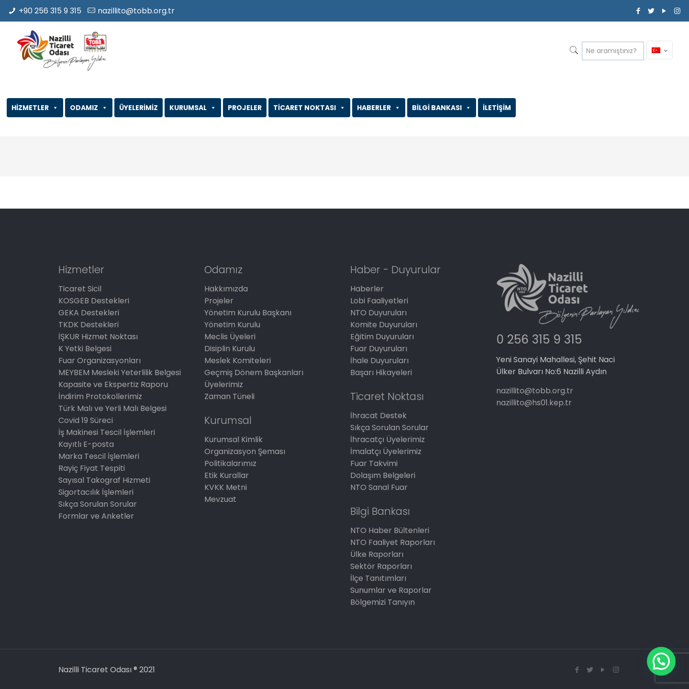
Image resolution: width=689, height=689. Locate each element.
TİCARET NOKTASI (309, 107)
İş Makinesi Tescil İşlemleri (106, 432)
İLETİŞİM (497, 107)
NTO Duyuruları (378, 312)
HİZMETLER (34, 107)
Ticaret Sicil (79, 288)
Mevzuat (220, 499)
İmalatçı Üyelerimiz (386, 451)
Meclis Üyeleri (230, 336)
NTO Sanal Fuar (379, 487)
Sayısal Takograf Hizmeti (104, 480)
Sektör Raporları (381, 566)
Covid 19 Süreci (85, 420)
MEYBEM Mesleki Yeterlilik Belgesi (119, 372)
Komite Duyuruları (383, 324)
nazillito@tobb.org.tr (136, 10)
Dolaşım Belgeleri (382, 475)
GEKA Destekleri (88, 312)
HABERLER (378, 107)
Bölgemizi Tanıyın (382, 602)
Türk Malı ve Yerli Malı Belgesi (112, 408)
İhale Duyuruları (379, 360)
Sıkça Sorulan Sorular (97, 504)
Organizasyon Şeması (244, 451)
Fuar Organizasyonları (99, 360)
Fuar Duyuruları (378, 348)
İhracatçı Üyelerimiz (387, 439)
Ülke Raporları (376, 554)
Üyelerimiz (223, 384)
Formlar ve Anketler (96, 516)
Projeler (218, 300)
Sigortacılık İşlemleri (95, 492)
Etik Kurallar (226, 475)
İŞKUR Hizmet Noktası (98, 336)
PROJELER (245, 107)
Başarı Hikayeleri (381, 372)
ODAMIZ (89, 107)
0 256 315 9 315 (539, 339)
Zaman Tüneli (229, 396)
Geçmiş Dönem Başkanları (253, 372)
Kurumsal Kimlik (233, 439)
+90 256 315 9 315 (50, 10)
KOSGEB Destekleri (93, 300)
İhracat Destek (378, 415)
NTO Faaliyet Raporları (392, 542)
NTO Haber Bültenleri (389, 530)
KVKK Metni (225, 487)
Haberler (367, 288)
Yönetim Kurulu (232, 324)
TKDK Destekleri (88, 324)
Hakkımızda (226, 288)
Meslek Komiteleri (237, 360)
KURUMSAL (192, 107)
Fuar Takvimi (374, 463)
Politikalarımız (230, 463)
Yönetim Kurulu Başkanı (247, 312)
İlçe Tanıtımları (378, 578)
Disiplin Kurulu (229, 348)
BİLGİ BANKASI (441, 107)
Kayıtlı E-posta (86, 444)
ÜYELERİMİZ (138, 107)
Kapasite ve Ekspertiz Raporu (113, 384)
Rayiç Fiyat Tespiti (91, 468)
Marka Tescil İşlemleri (98, 456)
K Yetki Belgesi (84, 348)
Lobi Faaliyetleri (379, 300)
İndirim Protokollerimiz (100, 396)
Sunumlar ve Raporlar (391, 590)
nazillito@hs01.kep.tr (534, 402)
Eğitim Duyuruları (382, 336)
